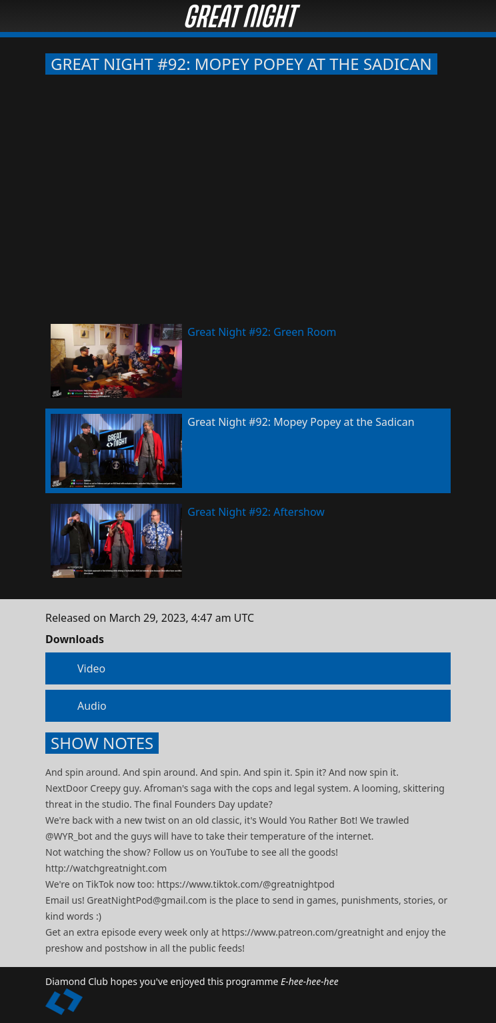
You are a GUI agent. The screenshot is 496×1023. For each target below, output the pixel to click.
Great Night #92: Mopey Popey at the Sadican (241, 64)
